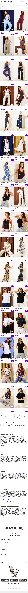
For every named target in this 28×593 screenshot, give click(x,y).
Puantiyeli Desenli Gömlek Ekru (6, 383)
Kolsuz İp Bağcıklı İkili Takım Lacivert (6, 82)
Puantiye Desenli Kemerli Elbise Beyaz (6, 157)
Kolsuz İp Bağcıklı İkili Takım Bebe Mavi (7, 32)
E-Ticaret (10, 591)
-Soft (7, 591)
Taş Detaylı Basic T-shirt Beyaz (6, 358)
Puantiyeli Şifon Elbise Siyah (6, 132)
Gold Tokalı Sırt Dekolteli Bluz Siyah (20, 233)
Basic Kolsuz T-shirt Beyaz (5, 308)
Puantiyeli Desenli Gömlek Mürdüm (21, 383)
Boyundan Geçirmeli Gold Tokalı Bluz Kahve (20, 183)
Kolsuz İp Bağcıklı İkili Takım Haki (7, 56)
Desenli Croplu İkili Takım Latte (6, 283)
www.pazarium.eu (6, 546)
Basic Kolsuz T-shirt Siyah (19, 308)
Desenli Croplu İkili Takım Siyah (20, 283)
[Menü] (1, 1)
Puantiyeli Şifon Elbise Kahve (20, 107)
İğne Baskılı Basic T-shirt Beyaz (6, 333)
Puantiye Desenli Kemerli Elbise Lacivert (20, 132)
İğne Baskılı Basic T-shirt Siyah (20, 333)
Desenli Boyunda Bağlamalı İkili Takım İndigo (6, 183)
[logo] (7, 1)
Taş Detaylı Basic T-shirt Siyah (20, 358)
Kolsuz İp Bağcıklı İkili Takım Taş (6, 107)
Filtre (7, 8)
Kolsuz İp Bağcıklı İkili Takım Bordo (21, 31)
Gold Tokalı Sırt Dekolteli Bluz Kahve (6, 233)
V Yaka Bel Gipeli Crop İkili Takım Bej (20, 208)
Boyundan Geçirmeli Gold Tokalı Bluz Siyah (6, 208)
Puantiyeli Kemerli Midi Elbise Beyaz (20, 157)
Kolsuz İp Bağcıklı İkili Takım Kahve (21, 56)
